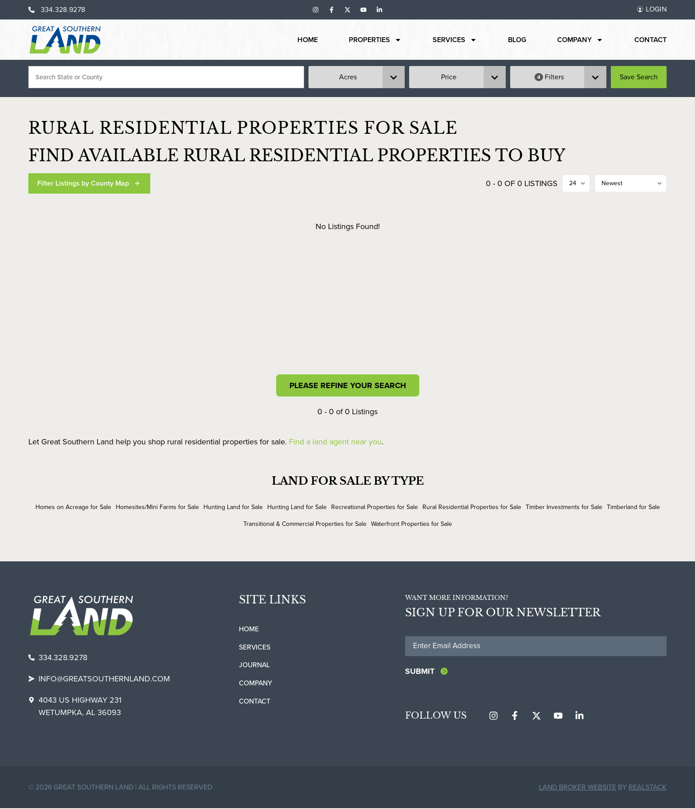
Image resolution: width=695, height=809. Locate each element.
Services (455, 39)
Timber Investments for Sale (564, 507)
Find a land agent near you (335, 441)
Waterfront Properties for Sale (411, 524)
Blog (517, 39)
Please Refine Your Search (347, 385)
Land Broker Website (577, 788)
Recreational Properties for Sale (374, 507)
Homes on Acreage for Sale (73, 507)
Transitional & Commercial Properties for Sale (305, 524)
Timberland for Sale (633, 507)
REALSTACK (648, 788)
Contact (650, 39)
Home (307, 39)
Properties (375, 39)
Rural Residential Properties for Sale (471, 507)
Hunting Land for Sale (233, 507)
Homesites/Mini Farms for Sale (157, 507)
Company (580, 39)
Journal (254, 665)
